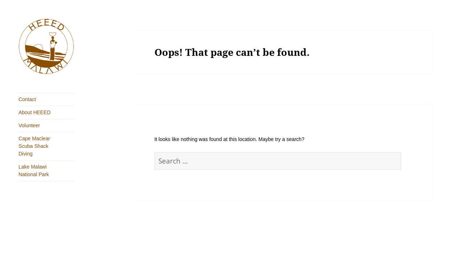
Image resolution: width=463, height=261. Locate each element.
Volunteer (29, 125)
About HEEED (34, 112)
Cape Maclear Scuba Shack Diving (34, 146)
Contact (27, 99)
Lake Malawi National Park (33, 170)
